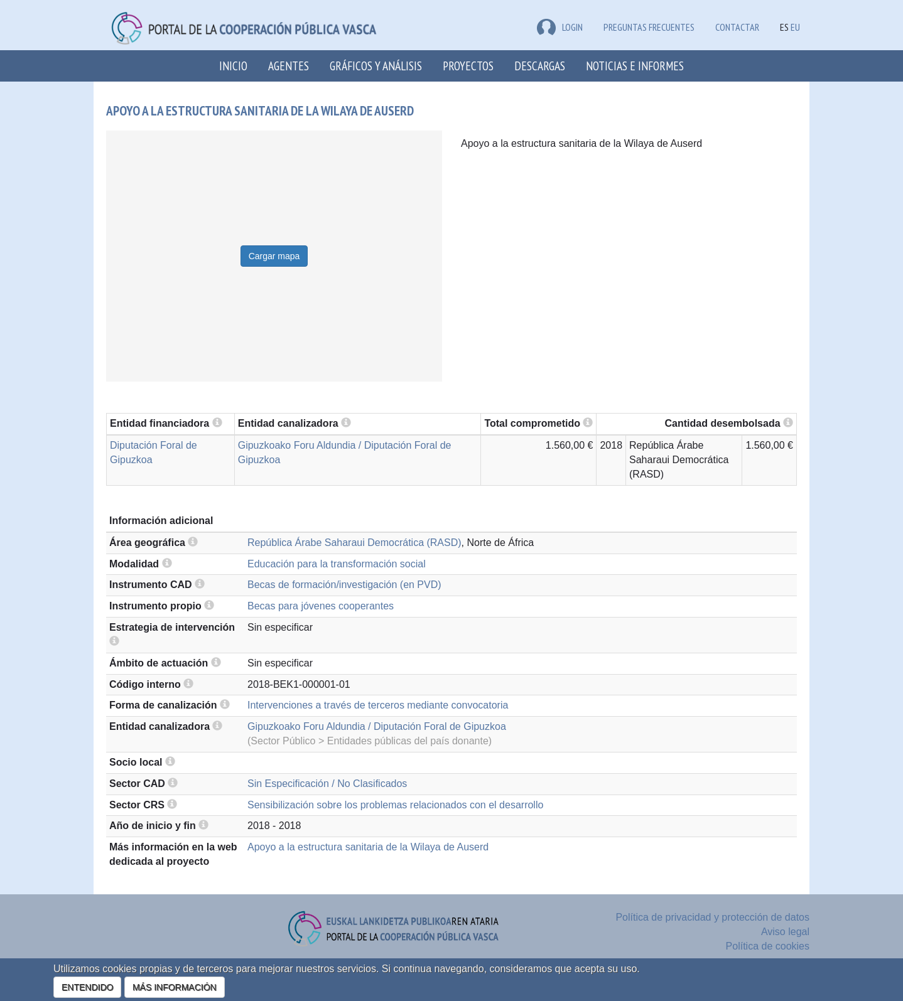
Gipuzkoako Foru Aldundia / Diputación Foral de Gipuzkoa (376, 726)
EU (795, 27)
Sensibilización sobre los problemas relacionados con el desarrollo (395, 805)
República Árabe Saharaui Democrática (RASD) (354, 542)
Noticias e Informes (635, 65)
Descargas (539, 65)
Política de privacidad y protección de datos (712, 917)
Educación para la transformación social (336, 564)
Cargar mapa (274, 256)
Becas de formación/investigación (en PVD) (344, 584)
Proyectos (468, 65)
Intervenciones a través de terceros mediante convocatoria (377, 705)
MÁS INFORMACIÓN (174, 987)
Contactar (737, 27)
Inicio (233, 65)
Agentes (288, 65)
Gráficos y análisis (376, 65)
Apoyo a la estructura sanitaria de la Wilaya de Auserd (368, 847)
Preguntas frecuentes (649, 27)
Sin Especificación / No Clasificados (327, 783)
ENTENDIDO (87, 987)
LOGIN (560, 27)
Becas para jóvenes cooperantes (320, 606)
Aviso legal (785, 931)
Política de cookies (767, 946)
